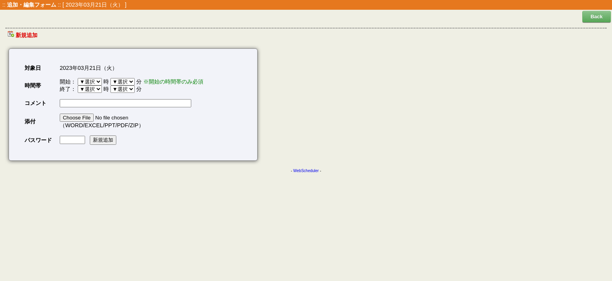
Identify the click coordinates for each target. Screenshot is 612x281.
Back (597, 17)
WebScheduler (305, 171)
